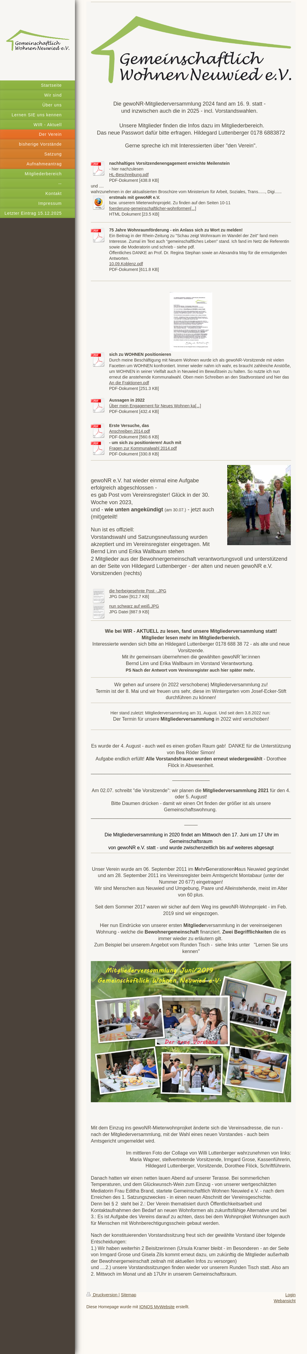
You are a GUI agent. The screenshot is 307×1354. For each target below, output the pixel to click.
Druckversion (102, 1294)
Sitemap (128, 1294)
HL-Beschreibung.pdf (129, 174)
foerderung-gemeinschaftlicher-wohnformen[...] (152, 208)
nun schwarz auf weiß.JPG (134, 606)
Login (290, 1294)
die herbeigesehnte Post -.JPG (137, 590)
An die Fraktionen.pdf (129, 382)
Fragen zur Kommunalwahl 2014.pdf (143, 448)
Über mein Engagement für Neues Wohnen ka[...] (155, 405)
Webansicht (285, 1300)
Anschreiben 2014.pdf (129, 431)
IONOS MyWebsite (157, 1306)
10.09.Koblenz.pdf (126, 263)
